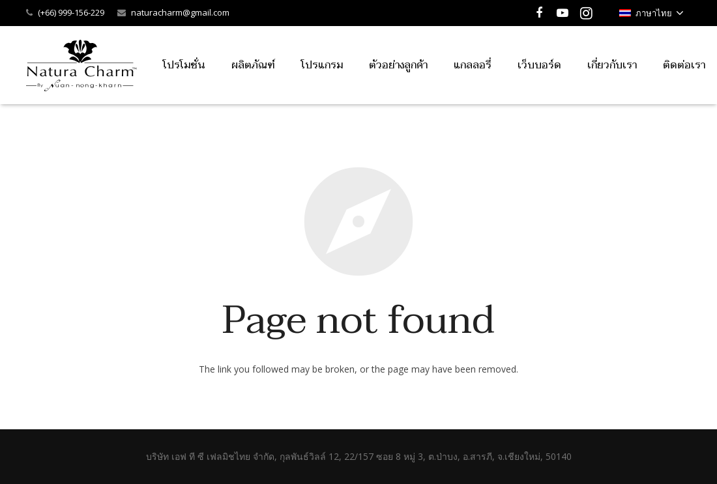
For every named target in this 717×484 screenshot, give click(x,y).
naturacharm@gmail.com (180, 12)
